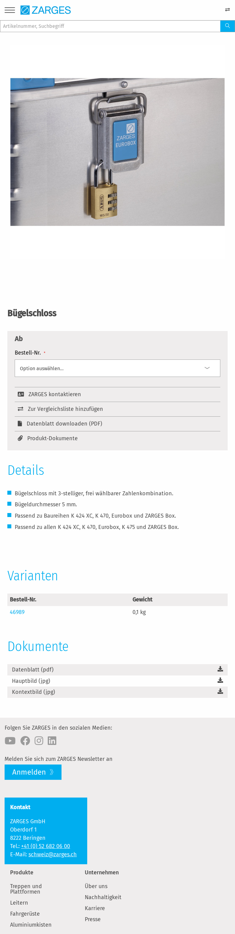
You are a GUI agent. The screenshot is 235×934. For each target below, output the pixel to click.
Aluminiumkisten (31, 924)
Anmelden (30, 772)
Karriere (95, 908)
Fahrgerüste (25, 913)
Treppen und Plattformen (26, 889)
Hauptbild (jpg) (31, 681)
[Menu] (10, 11)
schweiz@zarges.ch (52, 854)
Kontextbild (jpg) (33, 692)
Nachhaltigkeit (103, 897)
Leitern (19, 902)
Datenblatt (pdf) (33, 669)
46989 (17, 612)
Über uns (96, 886)
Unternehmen (102, 872)
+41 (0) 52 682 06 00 (45, 846)
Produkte (21, 872)
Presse (93, 919)
